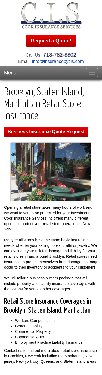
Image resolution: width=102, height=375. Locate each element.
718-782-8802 (59, 55)
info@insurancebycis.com (58, 61)
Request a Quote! (51, 41)
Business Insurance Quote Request (46, 131)
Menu (10, 72)
